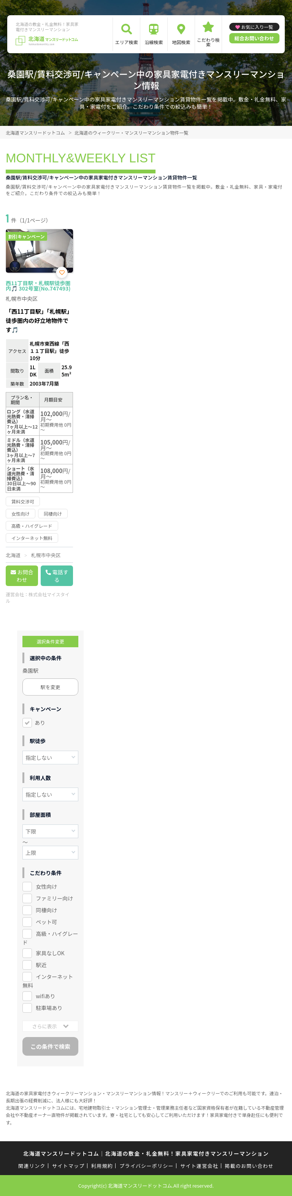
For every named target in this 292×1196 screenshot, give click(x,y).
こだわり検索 (208, 42)
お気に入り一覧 (257, 27)
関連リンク (32, 1165)
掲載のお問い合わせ (249, 1165)
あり (40, 722)
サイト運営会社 (199, 1165)
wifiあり (45, 996)
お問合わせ (25, 575)
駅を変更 (50, 687)
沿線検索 (154, 42)
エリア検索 (126, 42)
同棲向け (46, 910)
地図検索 (181, 42)
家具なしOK (50, 953)
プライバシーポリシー (146, 1165)
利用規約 (102, 1165)
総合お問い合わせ (254, 38)
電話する (60, 575)
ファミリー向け (54, 898)
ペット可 (46, 922)
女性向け (46, 886)
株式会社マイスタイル (38, 597)
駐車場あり (49, 1008)
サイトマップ (68, 1165)
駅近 (41, 965)
